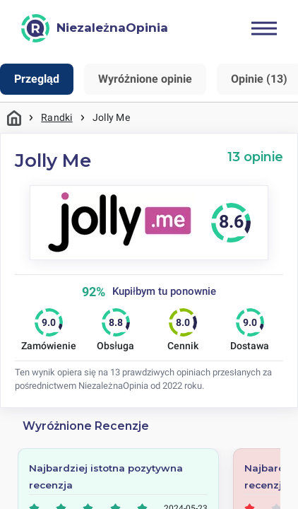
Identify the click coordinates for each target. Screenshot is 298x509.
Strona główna (14, 118)
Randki (56, 117)
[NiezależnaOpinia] (94, 28)
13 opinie (255, 156)
